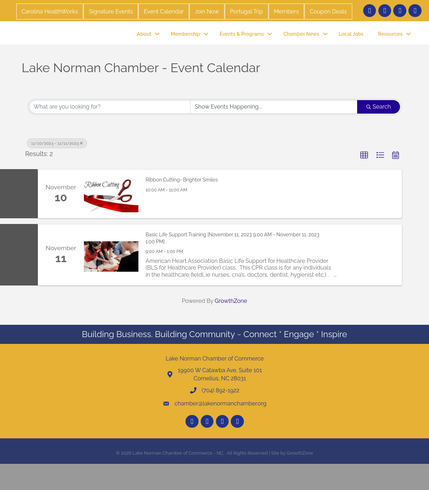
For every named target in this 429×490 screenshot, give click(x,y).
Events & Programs (241, 47)
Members (286, 11)
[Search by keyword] (109, 132)
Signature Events (111, 11)
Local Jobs (351, 47)
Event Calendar (164, 11)
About (144, 47)
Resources (390, 47)
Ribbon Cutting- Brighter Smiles (181, 206)
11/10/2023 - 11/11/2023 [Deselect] (57, 169)
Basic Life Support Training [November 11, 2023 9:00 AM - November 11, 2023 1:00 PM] (232, 264)
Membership (185, 47)
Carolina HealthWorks (50, 11)
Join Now (207, 11)
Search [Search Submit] (378, 132)
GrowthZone (231, 326)
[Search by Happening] (273, 132)
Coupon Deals (328, 11)
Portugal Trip (246, 11)
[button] (364, 181)
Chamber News (301, 47)
